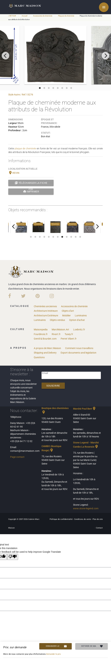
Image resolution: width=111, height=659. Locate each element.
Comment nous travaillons (79, 348)
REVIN (13, 172)
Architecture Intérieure (46, 310)
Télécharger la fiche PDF (31, 183)
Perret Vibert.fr (69, 338)
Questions (39, 357)
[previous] (5, 55)
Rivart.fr (56, 334)
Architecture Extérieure (46, 315)
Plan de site (98, 519)
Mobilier (66, 315)
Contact (99, 528)
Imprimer (31, 191)
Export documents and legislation (78, 352)
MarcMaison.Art (60, 329)
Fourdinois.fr (41, 334)
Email (45, 373)
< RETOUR (12, 16)
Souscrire (53, 385)
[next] (105, 55)
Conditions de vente (83, 519)
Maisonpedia (41, 329)
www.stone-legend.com (85, 508)
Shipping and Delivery (45, 352)
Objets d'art (68, 310)
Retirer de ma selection (92, 646)
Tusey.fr (69, 334)
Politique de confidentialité (61, 519)
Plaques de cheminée (66, 16)
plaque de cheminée (25, 148)
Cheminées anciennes (45, 306)
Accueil (24, 16)
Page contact (17, 457)
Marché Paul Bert (84, 408)
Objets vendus (57, 320)
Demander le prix (56, 646)
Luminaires (81, 315)
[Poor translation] (12, 557)
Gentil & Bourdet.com (45, 338)
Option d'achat (77, 320)
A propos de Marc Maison (47, 348)
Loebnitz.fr (79, 329)
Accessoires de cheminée (43, 16)
